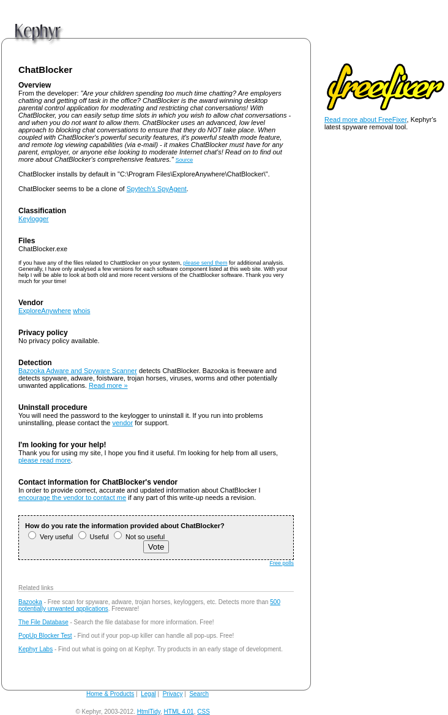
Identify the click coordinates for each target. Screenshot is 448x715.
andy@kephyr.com (237, 711)
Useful (93, 536)
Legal (148, 693)
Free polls (281, 563)
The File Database (43, 622)
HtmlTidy (148, 711)
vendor (123, 422)
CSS (203, 711)
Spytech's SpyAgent (157, 188)
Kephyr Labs (35, 649)
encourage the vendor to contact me (72, 497)
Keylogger (33, 218)
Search (199, 693)
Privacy (173, 693)
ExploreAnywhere (44, 310)
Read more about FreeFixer (365, 119)
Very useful (50, 536)
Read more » (108, 385)
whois (81, 310)
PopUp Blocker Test (45, 635)
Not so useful (139, 536)
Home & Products (110, 693)
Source (184, 160)
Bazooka (30, 602)
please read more (44, 460)
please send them (205, 263)
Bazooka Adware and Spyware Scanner (77, 370)
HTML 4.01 (179, 711)
